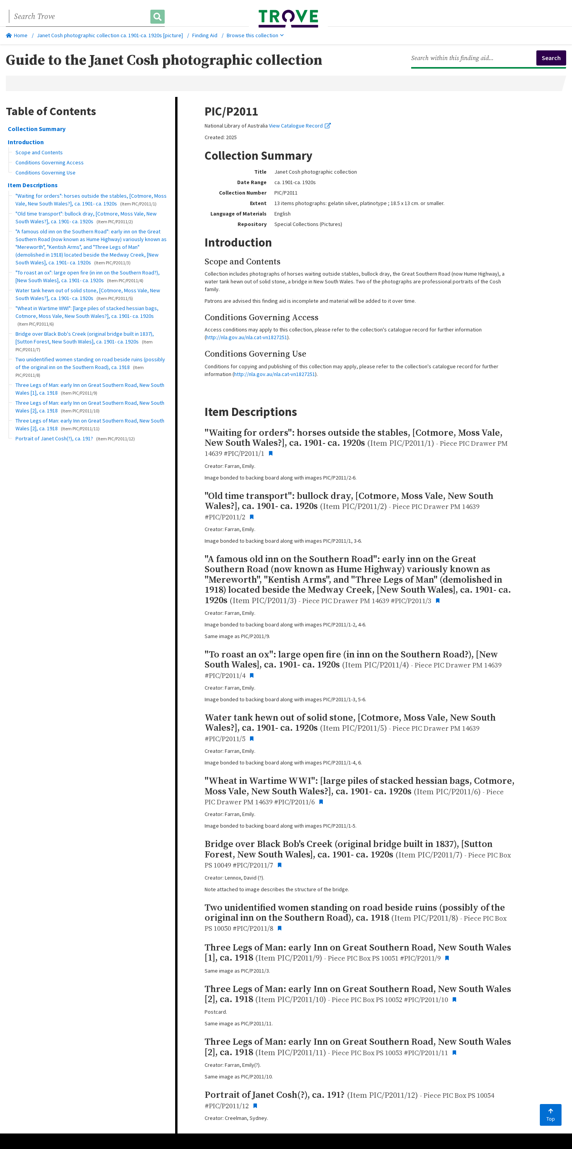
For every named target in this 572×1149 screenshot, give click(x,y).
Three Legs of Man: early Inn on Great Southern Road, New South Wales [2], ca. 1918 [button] (90, 406)
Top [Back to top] (550, 1115)
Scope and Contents (39, 152)
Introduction (26, 142)
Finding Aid (204, 35)
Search (551, 58)
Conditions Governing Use (46, 172)
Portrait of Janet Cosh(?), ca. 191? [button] (75, 438)
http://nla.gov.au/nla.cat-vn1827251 (246, 337)
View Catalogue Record (300, 125)
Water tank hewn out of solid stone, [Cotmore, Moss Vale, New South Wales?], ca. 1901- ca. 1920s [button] (88, 294)
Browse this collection (255, 35)
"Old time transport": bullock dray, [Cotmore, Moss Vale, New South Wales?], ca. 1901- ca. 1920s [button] (86, 217)
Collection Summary (36, 129)
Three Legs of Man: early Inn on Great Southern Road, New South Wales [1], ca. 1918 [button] (90, 388)
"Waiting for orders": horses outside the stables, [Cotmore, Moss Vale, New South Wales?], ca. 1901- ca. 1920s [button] (91, 199)
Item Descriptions (33, 185)
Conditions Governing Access (50, 162)
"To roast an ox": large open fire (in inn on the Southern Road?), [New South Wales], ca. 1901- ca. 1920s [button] (88, 276)
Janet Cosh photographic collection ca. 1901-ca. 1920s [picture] (110, 35)
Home (17, 35)
